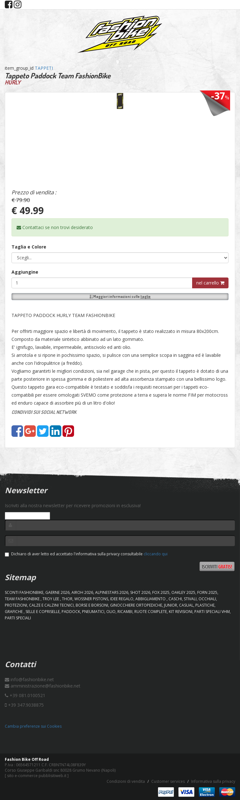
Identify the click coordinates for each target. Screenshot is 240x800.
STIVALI (190, 599)
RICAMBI (124, 611)
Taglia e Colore (28, 247)
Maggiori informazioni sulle (120, 296)
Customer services (168, 781)
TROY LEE (51, 599)
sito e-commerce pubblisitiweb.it (36, 775)
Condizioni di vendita (126, 781)
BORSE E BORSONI (92, 605)
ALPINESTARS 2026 (111, 592)
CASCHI (175, 599)
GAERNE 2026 (57, 592)
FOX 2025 (160, 592)
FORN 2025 (207, 592)
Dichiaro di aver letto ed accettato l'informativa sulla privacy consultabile (86, 554)
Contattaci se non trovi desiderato (55, 227)
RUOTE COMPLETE (150, 611)
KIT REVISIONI (180, 611)
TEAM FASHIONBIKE (23, 599)
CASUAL (186, 605)
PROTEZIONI (16, 605)
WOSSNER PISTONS (91, 599)
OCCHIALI (207, 599)
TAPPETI (44, 68)
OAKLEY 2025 (183, 592)
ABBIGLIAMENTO (151, 599)
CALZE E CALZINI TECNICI (51, 605)
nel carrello (210, 283)
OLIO (111, 611)
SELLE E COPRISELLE (43, 611)
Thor (67, 599)
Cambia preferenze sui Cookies (33, 726)
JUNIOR (170, 605)
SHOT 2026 (140, 592)
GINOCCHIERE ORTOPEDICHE (136, 605)
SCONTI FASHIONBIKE (24, 592)
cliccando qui (156, 554)
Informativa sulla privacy (213, 781)
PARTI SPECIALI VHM (212, 611)
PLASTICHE (204, 605)
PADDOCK (71, 611)
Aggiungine (24, 272)
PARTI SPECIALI (18, 618)
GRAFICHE (14, 611)
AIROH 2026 (82, 592)
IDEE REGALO (121, 599)
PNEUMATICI (93, 611)
